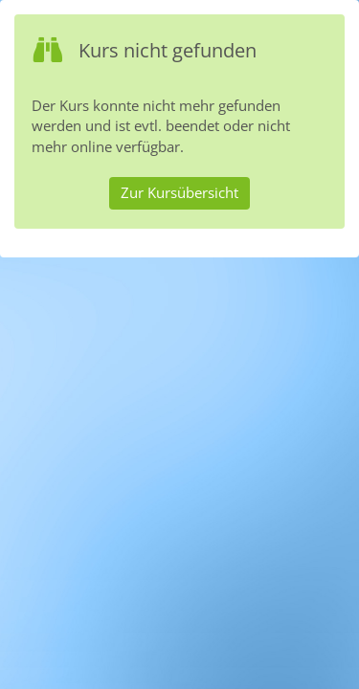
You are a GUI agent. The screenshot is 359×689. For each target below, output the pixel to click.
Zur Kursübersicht (179, 192)
